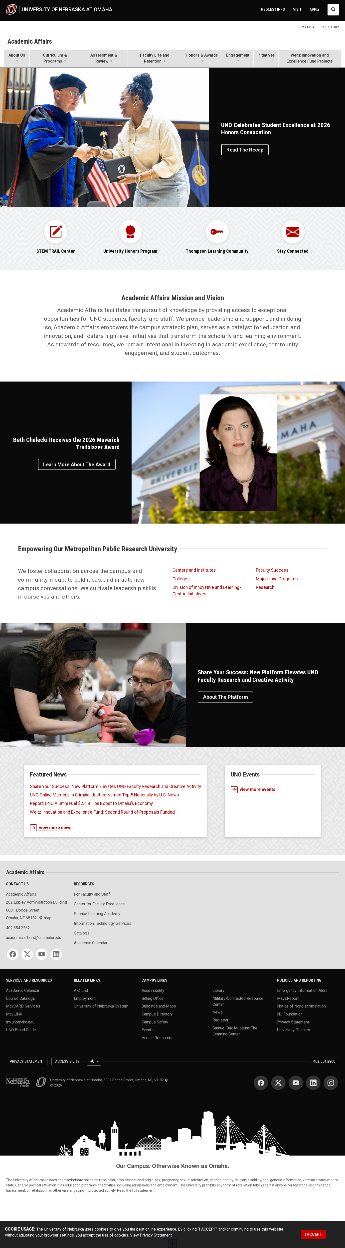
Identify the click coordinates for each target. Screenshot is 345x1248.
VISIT (297, 9)
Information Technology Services (102, 923)
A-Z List (81, 990)
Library (218, 990)
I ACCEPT (313, 1234)
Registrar (220, 1019)
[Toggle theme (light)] (94, 1062)
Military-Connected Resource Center (237, 1001)
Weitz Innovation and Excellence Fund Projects (310, 58)
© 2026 (56, 1085)
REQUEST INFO (273, 9)
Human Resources (157, 1037)
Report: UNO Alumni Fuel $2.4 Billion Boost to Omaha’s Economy (91, 803)
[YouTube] (41, 954)
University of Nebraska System (101, 1006)
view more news (50, 827)
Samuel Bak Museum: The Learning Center (234, 1030)
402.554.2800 (324, 1061)
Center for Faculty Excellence (99, 904)
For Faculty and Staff (92, 894)
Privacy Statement (293, 1021)
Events (148, 1029)
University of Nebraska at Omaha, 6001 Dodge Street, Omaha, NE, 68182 (109, 1080)
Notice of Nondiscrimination (301, 1006)
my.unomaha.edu (20, 1021)
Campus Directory (157, 1014)
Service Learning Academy (97, 913)
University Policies (293, 1029)
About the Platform (225, 697)
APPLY (315, 9)
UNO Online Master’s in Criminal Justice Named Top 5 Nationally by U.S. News (104, 794)
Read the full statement (136, 1190)
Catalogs (81, 933)
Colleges (181, 578)
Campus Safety (155, 1021)
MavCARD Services (23, 1006)
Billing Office (153, 998)
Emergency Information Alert (302, 990)
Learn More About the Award (76, 465)
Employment (85, 998)
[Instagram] (331, 1083)
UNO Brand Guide (21, 1029)
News (217, 1012)
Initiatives (266, 55)
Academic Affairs (29, 41)
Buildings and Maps (159, 1006)
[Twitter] (27, 954)
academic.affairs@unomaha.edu (33, 937)
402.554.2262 (18, 928)
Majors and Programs (277, 578)
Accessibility (153, 990)
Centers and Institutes (194, 570)
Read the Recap (244, 150)
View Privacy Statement (151, 1235)
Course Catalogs (20, 998)
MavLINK (14, 1014)
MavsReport (288, 998)
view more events (253, 789)
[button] (16, 59)
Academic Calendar (90, 942)
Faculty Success (272, 570)
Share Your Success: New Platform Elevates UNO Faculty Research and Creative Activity (115, 786)
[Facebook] (12, 954)
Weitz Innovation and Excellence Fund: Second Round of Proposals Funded (102, 812)
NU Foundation (290, 1014)
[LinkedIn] (56, 954)
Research (265, 587)
